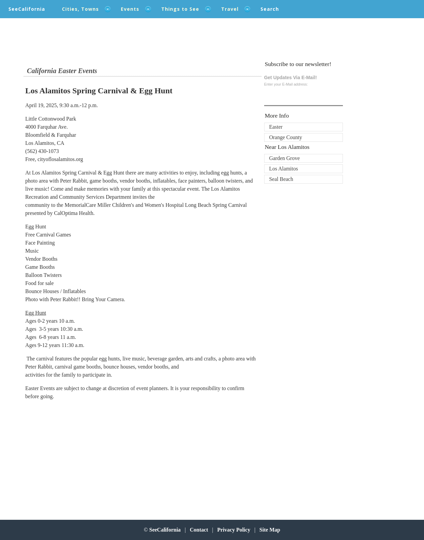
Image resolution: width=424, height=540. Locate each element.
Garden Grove (284, 158)
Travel (230, 9)
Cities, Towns (80, 9)
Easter (276, 127)
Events (130, 9)
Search (269, 9)
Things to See (180, 9)
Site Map (269, 530)
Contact (199, 530)
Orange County (285, 137)
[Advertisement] (81, 453)
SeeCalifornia (26, 9)
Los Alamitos (283, 168)
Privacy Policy (233, 530)
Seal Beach (281, 179)
